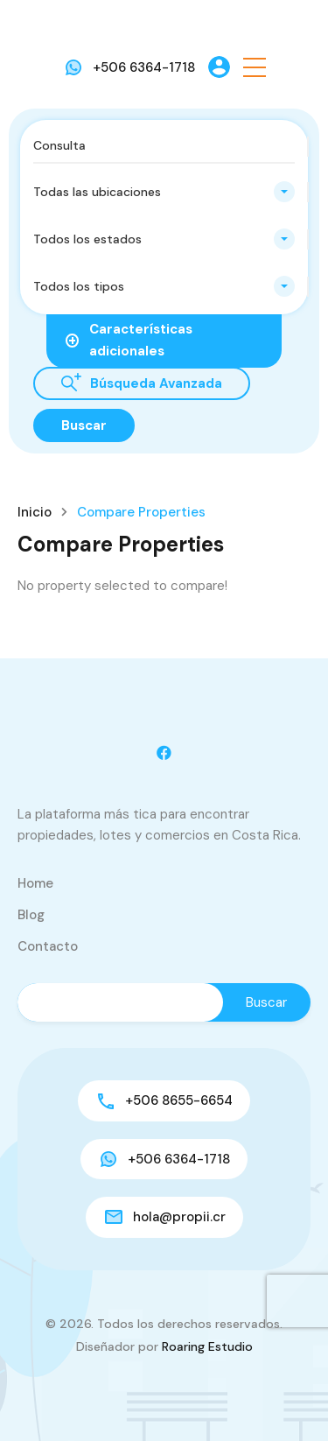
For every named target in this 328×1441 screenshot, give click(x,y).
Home (35, 883)
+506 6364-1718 (144, 67)
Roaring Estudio (207, 1346)
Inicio (34, 512)
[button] (254, 67)
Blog (31, 915)
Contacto (47, 946)
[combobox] (164, 191)
